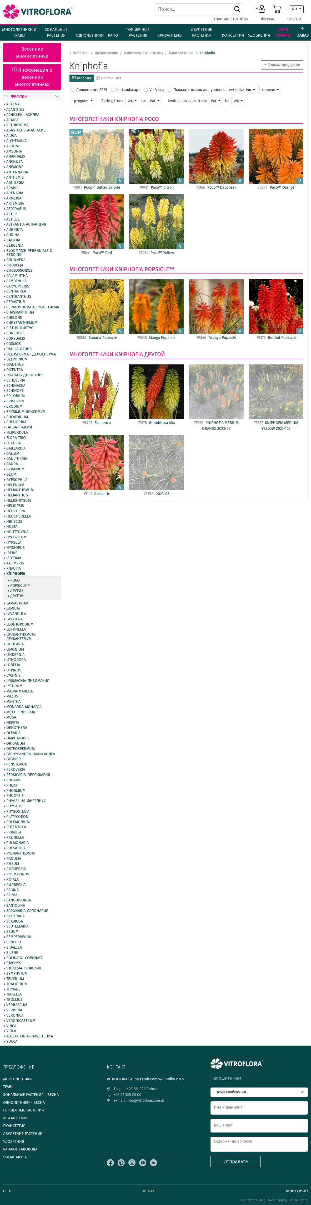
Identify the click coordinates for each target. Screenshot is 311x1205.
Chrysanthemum (21, 323)
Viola (11, 1031)
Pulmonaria (17, 843)
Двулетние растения (201, 32)
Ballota (13, 240)
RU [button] (295, 9)
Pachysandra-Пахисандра (30, 754)
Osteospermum (20, 749)
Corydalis (15, 338)
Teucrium (15, 979)
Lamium (13, 609)
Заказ (303, 32)
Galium (12, 454)
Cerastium (16, 302)
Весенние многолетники (32, 52)
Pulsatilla (16, 848)
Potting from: (112, 101)
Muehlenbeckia (20, 712)
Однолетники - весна (24, 1102)
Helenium (15, 485)
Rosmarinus (17, 874)
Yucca (11, 1042)
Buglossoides (19, 271)
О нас (7, 1191)
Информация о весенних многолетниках (32, 77)
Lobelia (13, 665)
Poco (15, 580)
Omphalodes (17, 738)
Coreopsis (16, 333)
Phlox (11, 785)
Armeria (13, 198)
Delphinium (17, 360)
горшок (269, 90)
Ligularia (15, 644)
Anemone (14, 167)
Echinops (15, 391)
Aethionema (17, 125)
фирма (267, 19)
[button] (261, 9)
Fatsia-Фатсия (19, 428)
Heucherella (18, 516)
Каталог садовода (20, 1149)
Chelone (14, 318)
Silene (12, 953)
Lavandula (16, 614)
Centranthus (18, 297)
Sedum (12, 932)
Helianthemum (20, 490)
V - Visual (157, 89)
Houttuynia (17, 532)
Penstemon (16, 765)
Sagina (12, 890)
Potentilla (16, 827)
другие (16, 591)
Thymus (13, 989)
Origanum (15, 743)
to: (143, 101)
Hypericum (16, 537)
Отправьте (235, 1161)
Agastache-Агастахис (26, 130)
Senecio (13, 942)
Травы (8, 1087)
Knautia (13, 569)
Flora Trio (16, 438)
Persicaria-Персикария (28, 775)
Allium (12, 146)
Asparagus (16, 209)
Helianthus (17, 495)
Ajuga (11, 136)
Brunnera (16, 260)
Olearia (13, 733)
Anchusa (14, 162)
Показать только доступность (198, 89)
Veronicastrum (20, 1021)
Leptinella (16, 630)
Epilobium (15, 396)
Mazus (12, 697)
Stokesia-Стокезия (23, 968)
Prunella (15, 838)
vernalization (240, 90)
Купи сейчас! (283, 32)
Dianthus (15, 365)
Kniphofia (15, 574)
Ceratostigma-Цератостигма (32, 307)
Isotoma (13, 558)
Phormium (16, 791)
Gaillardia (16, 448)
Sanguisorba (18, 900)
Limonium (15, 649)
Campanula (16, 281)
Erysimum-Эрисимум (26, 412)
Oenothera (16, 728)
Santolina (15, 906)
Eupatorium (17, 417)
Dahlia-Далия (19, 349)
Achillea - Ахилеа (22, 115)
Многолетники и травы (19, 32)
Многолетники (91, 119)
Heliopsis (15, 506)
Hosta (11, 527)
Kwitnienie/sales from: (187, 101)
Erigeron (15, 401)
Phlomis (13, 780)
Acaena (12, 104)
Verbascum (16, 1005)
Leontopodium (19, 624)
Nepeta (12, 723)
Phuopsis (15, 796)
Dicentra (14, 370)
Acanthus (15, 110)
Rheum (12, 864)
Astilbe (13, 219)
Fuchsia (13, 443)
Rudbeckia (16, 885)
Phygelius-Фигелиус (26, 801)
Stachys (13, 963)
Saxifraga (15, 916)
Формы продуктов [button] (284, 65)
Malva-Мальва (19, 691)
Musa (11, 717)
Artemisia (15, 204)
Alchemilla (16, 141)
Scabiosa (14, 921)
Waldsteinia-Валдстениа (29, 1036)
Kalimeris (15, 563)
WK (131, 101)
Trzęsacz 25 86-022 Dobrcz (132, 1089)
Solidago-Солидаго (24, 958)
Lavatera (14, 619)
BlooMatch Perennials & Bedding (29, 253)
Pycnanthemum (20, 853)
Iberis (11, 553)
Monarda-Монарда (24, 707)
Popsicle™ (20, 586)
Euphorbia (16, 422)
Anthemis (15, 177)
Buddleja (14, 265)
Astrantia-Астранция (26, 225)
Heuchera (15, 511)
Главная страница (231, 19)
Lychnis (13, 676)
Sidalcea (14, 947)
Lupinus (13, 670)
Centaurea (16, 292)
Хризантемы (170, 35)
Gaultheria (16, 459)
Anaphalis (15, 157)
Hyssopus (15, 548)
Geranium (15, 469)
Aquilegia (15, 183)
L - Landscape (128, 89)
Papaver (13, 759)
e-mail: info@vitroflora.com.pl (135, 1100)
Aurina (12, 235)
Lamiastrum (17, 603)
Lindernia (15, 655)
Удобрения (259, 35)
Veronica (14, 1015)
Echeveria (15, 380)
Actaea (12, 120)
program (81, 101)
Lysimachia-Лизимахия (27, 681)
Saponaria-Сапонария (27, 911)
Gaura (12, 464)
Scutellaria (17, 927)
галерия (81, 78)
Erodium (14, 406)
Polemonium (18, 822)
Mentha (13, 702)
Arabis (12, 188)
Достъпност (109, 78)
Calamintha (17, 276)
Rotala (12, 879)
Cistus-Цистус (19, 328)
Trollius (14, 1000)
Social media (15, 1157)
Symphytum (17, 974)
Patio (113, 35)
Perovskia (15, 770)
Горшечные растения (137, 32)
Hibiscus (14, 522)
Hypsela (13, 542)
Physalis (14, 806)
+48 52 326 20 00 (124, 1094)
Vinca (11, 1026)
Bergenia (14, 245)
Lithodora (16, 660)
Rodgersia (16, 869)
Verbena (14, 1010)
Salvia (11, 895)
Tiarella (14, 995)
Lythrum (14, 686)
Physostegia (17, 811)
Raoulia (13, 859)
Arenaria (14, 193)
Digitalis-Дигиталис (25, 375)
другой (17, 596)
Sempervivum (18, 937)
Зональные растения (56, 32)
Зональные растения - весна (31, 1094)
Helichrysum (18, 501)
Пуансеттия (232, 35)
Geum (11, 474)
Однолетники (90, 35)
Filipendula (17, 433)
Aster (11, 214)
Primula (13, 832)
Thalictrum (17, 984)
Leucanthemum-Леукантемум (21, 637)
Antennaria (17, 172)
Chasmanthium (20, 312)
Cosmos (13, 344)
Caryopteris (17, 286)
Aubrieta (14, 230)
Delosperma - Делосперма (31, 354)
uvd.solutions (298, 1200)
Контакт (294, 19)
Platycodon (17, 817)
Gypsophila (16, 480)
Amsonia (14, 151)
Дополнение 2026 (91, 89)
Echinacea (15, 386)
